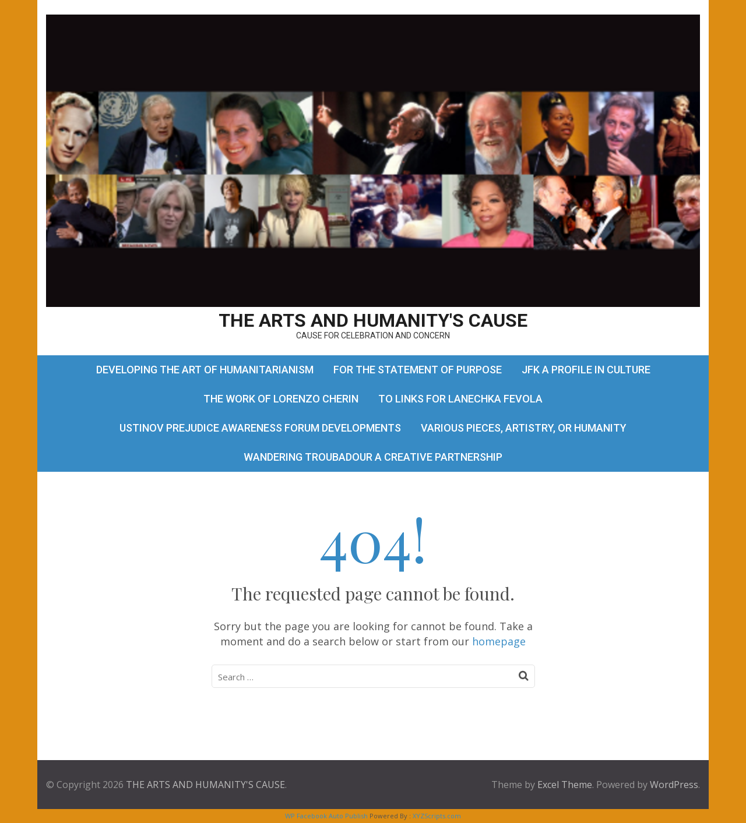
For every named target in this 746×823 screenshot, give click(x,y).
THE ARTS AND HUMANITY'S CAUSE (373, 320)
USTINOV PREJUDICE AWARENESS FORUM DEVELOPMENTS (260, 428)
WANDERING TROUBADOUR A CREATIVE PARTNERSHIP (373, 457)
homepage (499, 641)
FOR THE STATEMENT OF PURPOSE (417, 369)
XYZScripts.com (437, 815)
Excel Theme (564, 784)
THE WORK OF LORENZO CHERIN (280, 399)
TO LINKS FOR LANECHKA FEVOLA (460, 399)
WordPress (674, 784)
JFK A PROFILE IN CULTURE (586, 369)
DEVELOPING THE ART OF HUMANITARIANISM (205, 369)
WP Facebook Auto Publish (326, 815)
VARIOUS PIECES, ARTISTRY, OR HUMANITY (524, 428)
